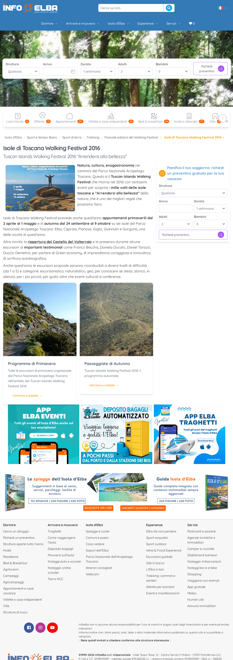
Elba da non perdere (161, 531)
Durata (86, 64)
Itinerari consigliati (99, 568)
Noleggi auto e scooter (64, 561)
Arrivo (47, 64)
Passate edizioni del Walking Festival (131, 137)
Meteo (192, 593)
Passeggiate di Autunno (107, 363)
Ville (6, 606)
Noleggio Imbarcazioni (204, 561)
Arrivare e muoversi (83, 23)
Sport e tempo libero (42, 137)
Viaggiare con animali (203, 580)
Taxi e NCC (55, 579)
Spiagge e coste (97, 531)
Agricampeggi (13, 582)
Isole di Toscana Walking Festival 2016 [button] (194, 137)
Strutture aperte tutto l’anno (23, 544)
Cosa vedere (95, 544)
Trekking (93, 137)
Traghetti (54, 531)
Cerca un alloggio (16, 531)
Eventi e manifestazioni (162, 593)
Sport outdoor (156, 544)
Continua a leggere (27, 395)
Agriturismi (11, 569)
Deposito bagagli (60, 549)
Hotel (7, 550)
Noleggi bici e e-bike (202, 568)
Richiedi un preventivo (19, 538)
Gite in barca (155, 563)
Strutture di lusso (15, 612)
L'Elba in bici (155, 569)
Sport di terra (72, 137)
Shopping (194, 574)
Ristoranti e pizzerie (201, 531)
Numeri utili (195, 599)
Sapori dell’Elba (97, 550)
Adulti (122, 64)
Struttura (12, 64)
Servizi (173, 23)
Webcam (92, 574)
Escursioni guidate (159, 557)
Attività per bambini (160, 587)
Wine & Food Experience (163, 550)
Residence (10, 557)
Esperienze (148, 23)
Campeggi (10, 576)
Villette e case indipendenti (22, 599)
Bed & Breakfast (15, 563)
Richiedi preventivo (211, 68)
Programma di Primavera (32, 363)
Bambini (162, 64)
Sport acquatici (157, 538)
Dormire (49, 23)
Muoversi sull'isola (61, 555)
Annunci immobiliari (201, 606)
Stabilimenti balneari (202, 555)
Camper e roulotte (200, 549)
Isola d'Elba (119, 23)
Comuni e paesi (97, 538)
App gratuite (196, 587)
